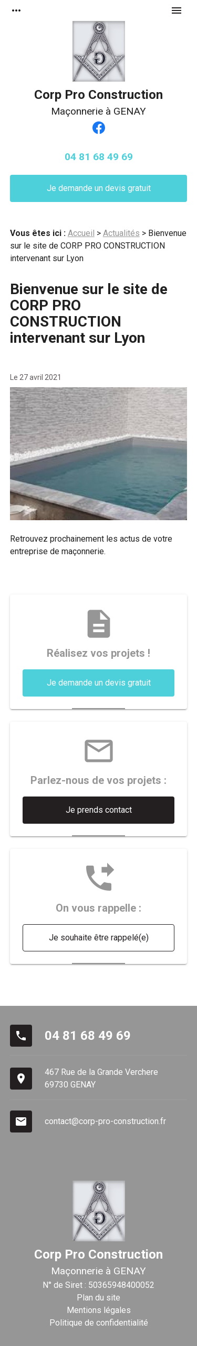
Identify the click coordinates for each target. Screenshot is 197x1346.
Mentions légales (99, 1310)
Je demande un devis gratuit (99, 188)
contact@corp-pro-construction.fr (105, 1121)
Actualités (121, 233)
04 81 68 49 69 (99, 157)
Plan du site (98, 1298)
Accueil (81, 233)
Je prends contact (99, 810)
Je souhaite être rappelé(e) (99, 938)
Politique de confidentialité (98, 1323)
